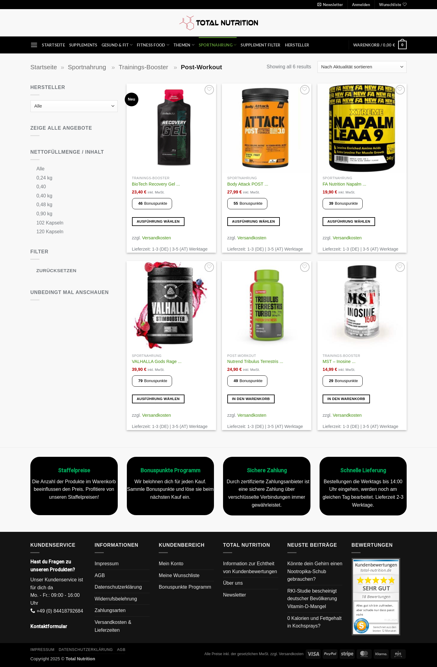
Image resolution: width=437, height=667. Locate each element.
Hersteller (297, 45)
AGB (100, 575)
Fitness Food (153, 45)
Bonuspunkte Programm (185, 587)
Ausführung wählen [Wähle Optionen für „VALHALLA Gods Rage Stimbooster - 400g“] (158, 399)
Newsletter (234, 594)
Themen (184, 45)
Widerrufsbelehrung (116, 598)
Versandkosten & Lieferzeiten (113, 626)
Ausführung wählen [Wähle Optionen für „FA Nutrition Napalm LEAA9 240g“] (349, 221)
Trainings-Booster (144, 66)
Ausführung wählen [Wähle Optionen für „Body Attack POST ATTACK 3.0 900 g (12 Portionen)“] (253, 221)
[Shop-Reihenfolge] (362, 67)
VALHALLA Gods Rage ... (157, 361)
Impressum (107, 563)
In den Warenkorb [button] (251, 399)
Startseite (53, 45)
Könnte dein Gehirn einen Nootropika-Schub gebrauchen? (314, 571)
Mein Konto (171, 563)
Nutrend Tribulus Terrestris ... (255, 361)
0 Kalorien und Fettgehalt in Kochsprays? (314, 622)
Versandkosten (156, 237)
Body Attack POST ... (247, 184)
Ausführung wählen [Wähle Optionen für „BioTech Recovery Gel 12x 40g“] (158, 221)
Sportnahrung (218, 45)
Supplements (83, 45)
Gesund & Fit (117, 45)
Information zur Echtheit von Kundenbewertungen (250, 567)
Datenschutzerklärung (118, 587)
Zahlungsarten (110, 610)
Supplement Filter (260, 45)
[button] (330, 5)
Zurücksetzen (56, 270)
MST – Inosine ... (339, 361)
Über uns (233, 583)
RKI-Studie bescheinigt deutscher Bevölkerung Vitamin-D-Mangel (312, 598)
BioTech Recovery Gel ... (156, 184)
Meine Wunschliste (179, 575)
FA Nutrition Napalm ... (344, 184)
